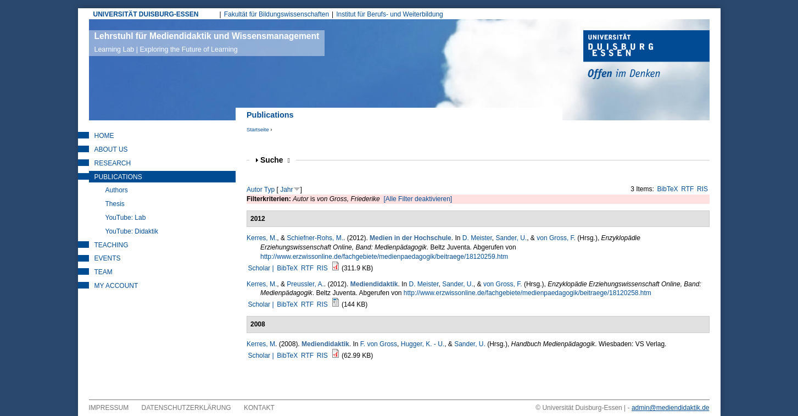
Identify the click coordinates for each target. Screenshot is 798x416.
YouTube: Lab (125, 217)
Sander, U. (511, 238)
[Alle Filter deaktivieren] (417, 199)
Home (104, 136)
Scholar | (261, 268)
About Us (111, 149)
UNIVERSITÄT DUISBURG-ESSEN (146, 14)
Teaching (111, 245)
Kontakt (259, 408)
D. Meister (477, 238)
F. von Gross (378, 344)
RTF (687, 189)
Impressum (109, 408)
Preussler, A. (305, 284)
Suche (275, 160)
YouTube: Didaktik (132, 231)
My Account (116, 286)
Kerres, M (261, 344)
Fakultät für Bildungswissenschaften (276, 14)
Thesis (115, 204)
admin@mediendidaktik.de (671, 408)
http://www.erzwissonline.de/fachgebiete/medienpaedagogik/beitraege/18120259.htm (384, 256)
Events (107, 258)
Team (103, 272)
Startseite (258, 129)
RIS (702, 189)
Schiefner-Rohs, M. (315, 238)
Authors (116, 190)
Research (112, 163)
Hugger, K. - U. (422, 344)
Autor (255, 189)
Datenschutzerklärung (186, 408)
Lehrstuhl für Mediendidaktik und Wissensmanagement (207, 42)
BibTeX (667, 189)
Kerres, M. (262, 238)
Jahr (286, 189)
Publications (118, 177)
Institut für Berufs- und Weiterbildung (389, 14)
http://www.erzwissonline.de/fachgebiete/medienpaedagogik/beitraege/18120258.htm (527, 293)
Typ (269, 189)
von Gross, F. (556, 238)
